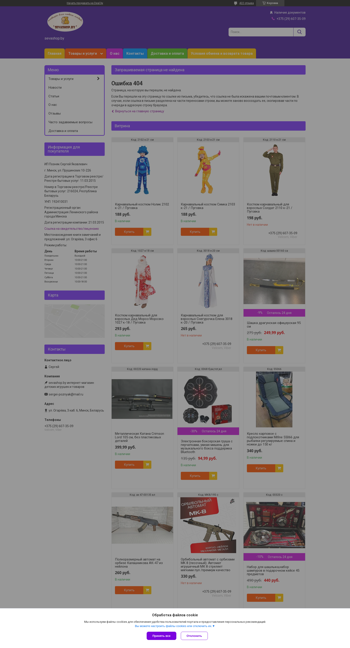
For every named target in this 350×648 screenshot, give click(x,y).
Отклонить (194, 636)
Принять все (161, 636)
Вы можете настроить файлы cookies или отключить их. (173, 626)
